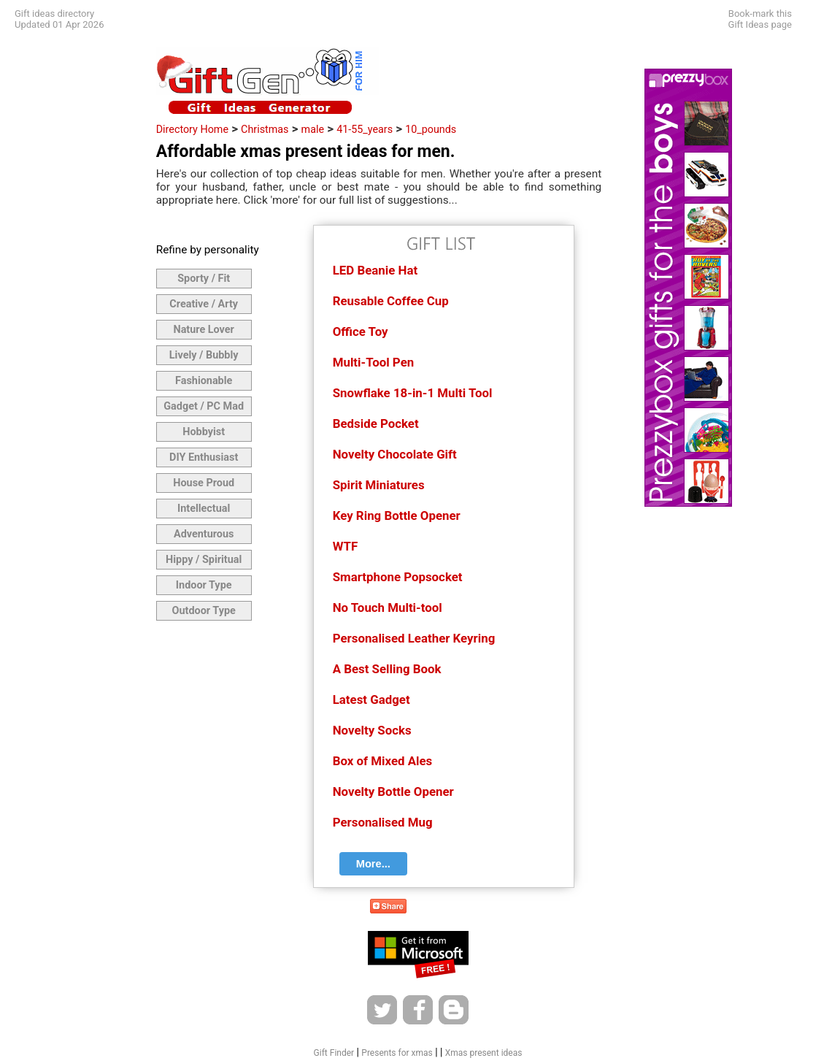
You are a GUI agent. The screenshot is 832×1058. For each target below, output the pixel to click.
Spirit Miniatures (379, 485)
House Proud (203, 483)
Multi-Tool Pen (374, 362)
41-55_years (364, 129)
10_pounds (430, 129)
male (312, 129)
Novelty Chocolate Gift (395, 454)
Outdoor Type (204, 611)
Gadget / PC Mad (203, 406)
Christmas (264, 129)
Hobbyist (203, 432)
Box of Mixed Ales (383, 761)
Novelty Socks (372, 730)
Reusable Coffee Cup (391, 301)
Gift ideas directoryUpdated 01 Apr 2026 (59, 19)
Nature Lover (203, 329)
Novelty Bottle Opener (393, 791)
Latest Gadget (371, 699)
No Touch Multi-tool (387, 607)
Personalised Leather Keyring (414, 638)
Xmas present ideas (484, 1053)
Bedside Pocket (376, 423)
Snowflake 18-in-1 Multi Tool (413, 393)
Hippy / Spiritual (204, 559)
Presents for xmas (396, 1053)
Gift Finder (334, 1053)
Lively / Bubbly (204, 355)
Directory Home (192, 129)
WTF (345, 546)
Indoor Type (204, 585)
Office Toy (360, 331)
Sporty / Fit (203, 278)
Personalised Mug (383, 822)
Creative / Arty (203, 304)
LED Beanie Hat (375, 270)
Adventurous (204, 534)
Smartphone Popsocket (398, 577)
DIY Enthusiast (203, 457)
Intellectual (203, 508)
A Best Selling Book (387, 669)
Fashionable (203, 381)
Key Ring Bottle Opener (397, 515)
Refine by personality (207, 249)
